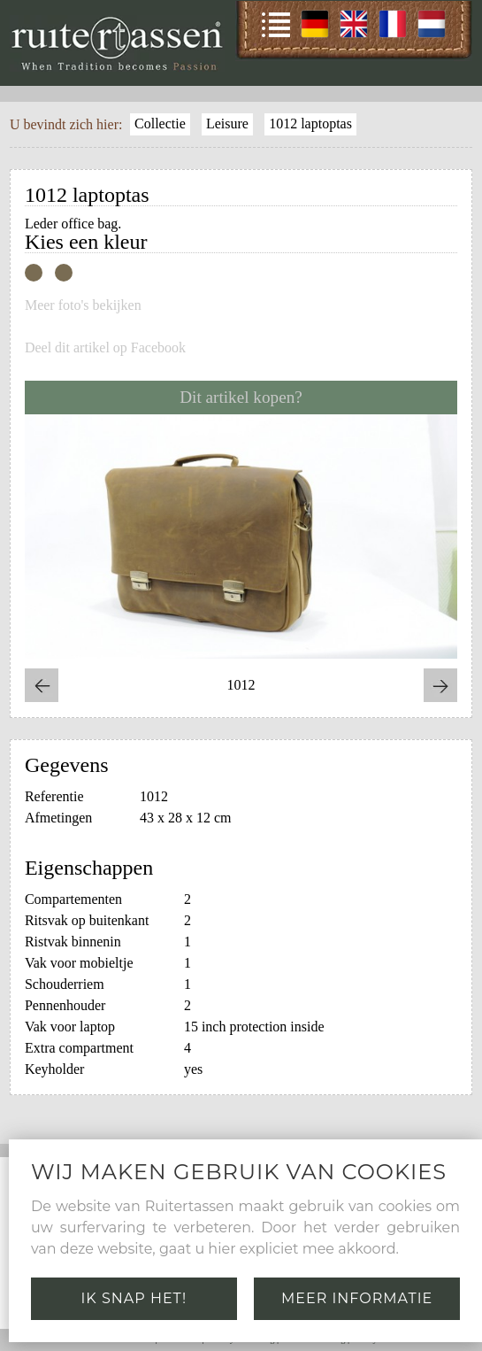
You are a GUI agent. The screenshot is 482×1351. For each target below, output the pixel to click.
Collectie (160, 123)
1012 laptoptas (310, 123)
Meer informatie (356, 1298)
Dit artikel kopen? (241, 397)
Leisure (227, 123)
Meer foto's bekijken (83, 305)
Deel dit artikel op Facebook (105, 348)
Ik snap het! (134, 1298)
